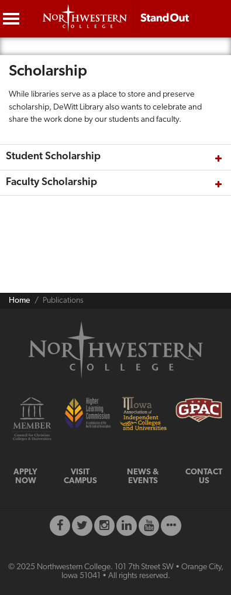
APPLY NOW (25, 476)
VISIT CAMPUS (80, 476)
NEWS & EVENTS (143, 476)
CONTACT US (203, 476)
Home (19, 300)
